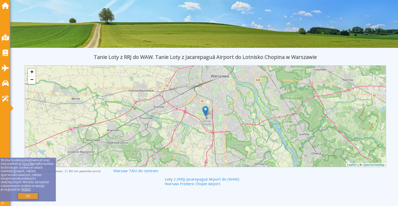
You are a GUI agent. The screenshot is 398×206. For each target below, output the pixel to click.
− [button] (32, 80)
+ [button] (32, 72)
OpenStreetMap (374, 165)
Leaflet (351, 165)
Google (28, 163)
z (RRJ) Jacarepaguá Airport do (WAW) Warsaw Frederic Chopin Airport (202, 181)
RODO (26, 189)
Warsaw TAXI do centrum (135, 170)
